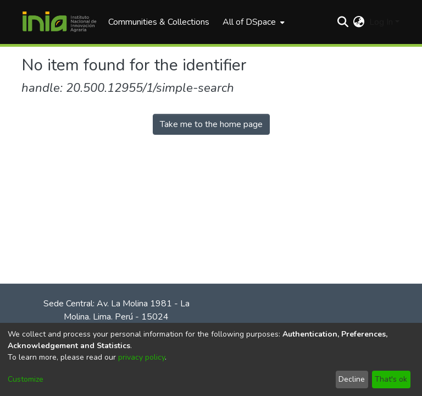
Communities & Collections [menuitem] (158, 22)
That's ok (391, 379)
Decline (351, 379)
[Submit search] (343, 22)
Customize (25, 379)
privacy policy (141, 357)
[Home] (59, 22)
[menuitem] (252, 22)
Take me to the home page (211, 124)
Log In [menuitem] (381, 22)
